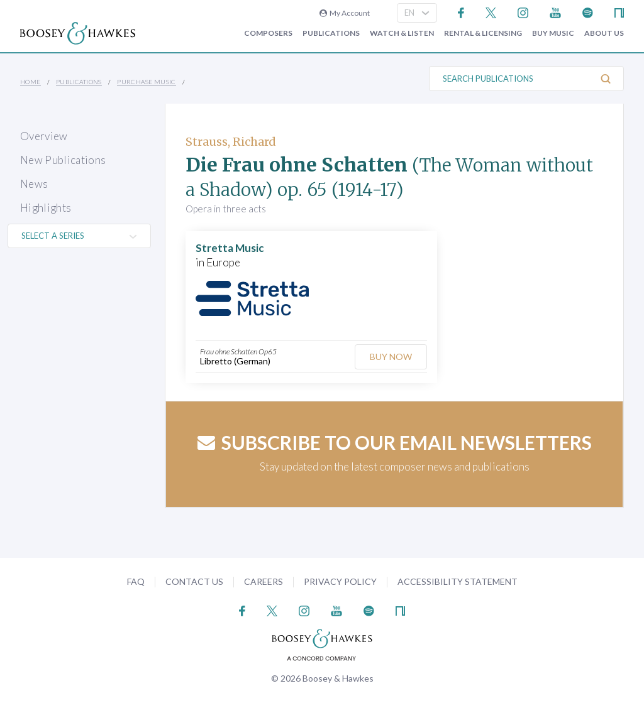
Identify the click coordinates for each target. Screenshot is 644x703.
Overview (44, 136)
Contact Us (194, 581)
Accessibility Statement (457, 581)
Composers (268, 33)
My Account (344, 13)
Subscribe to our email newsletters (394, 442)
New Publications (63, 159)
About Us (604, 33)
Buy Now (390, 356)
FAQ (136, 581)
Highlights (45, 207)
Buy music (553, 33)
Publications (331, 33)
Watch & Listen (402, 33)
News (34, 183)
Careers (263, 581)
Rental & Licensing (483, 33)
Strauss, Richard (231, 141)
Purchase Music (146, 81)
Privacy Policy (340, 581)
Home (30, 81)
